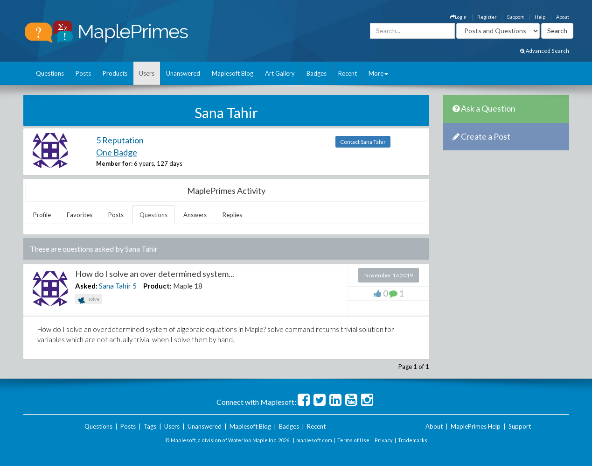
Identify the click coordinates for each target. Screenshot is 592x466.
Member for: (114, 163)
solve (88, 300)
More (378, 73)
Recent (347, 73)
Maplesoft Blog (232, 73)
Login (458, 17)
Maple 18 (187, 286)
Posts (83, 73)
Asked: (86, 286)
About (562, 17)
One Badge (116, 152)
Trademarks (412, 440)
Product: (157, 286)
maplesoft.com (314, 440)
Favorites (79, 215)
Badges (316, 73)
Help (540, 17)
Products (115, 73)
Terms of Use (353, 440)
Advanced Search (544, 51)
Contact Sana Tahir (363, 141)
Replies (232, 215)
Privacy (384, 440)
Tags (150, 426)
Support (515, 17)
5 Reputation (120, 140)
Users (146, 73)
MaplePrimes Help (476, 426)
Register (486, 17)
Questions (50, 73)
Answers (195, 215)
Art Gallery (280, 73)
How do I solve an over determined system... (154, 273)
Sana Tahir (115, 286)
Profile (42, 215)
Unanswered (183, 73)
